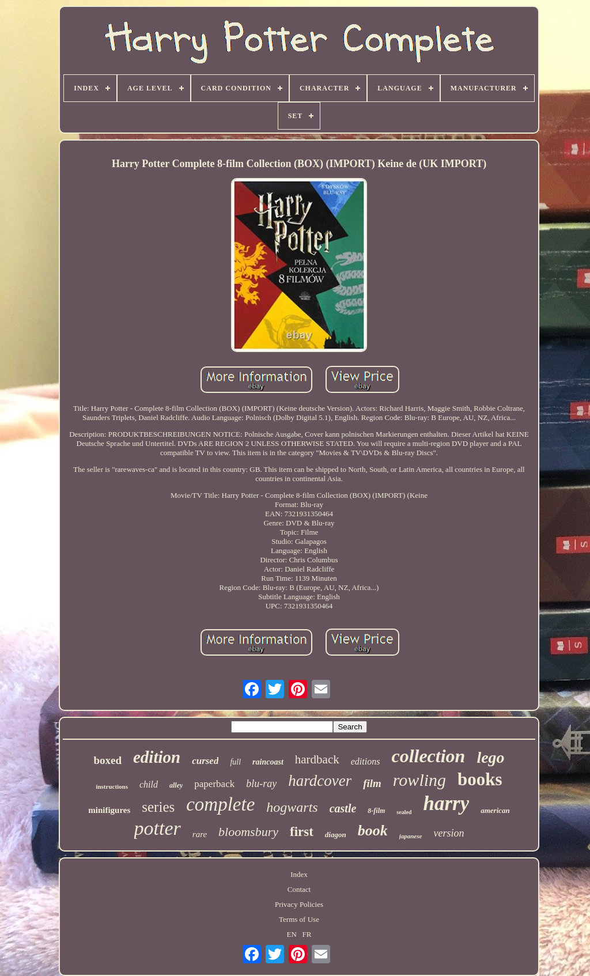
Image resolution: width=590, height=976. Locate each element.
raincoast (267, 762)
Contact (299, 889)
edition (156, 757)
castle (343, 808)
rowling (419, 779)
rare (199, 834)
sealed (403, 812)
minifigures (109, 810)
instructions (112, 786)
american (495, 810)
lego (490, 757)
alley (176, 785)
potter (157, 828)
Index (299, 874)
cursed (205, 760)
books (479, 779)
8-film (376, 811)
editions (365, 761)
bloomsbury (248, 831)
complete (220, 804)
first (301, 831)
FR (307, 934)
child (148, 784)
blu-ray (261, 783)
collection (428, 756)
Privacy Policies (299, 904)
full (235, 762)
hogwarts (291, 807)
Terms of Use (299, 919)
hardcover (319, 780)
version (448, 833)
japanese (410, 836)
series (158, 807)
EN (292, 934)
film (372, 783)
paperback (214, 783)
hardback (317, 759)
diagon (335, 834)
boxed (107, 760)
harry (446, 803)
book (373, 830)
